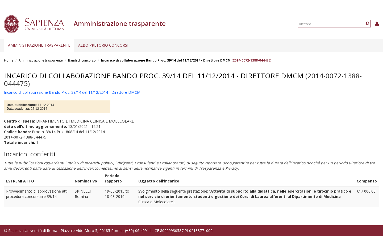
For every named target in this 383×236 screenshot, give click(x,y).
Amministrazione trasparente (39, 45)
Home (8, 60)
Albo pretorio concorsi (103, 45)
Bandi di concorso (82, 60)
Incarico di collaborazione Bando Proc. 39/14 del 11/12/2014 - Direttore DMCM (166, 60)
